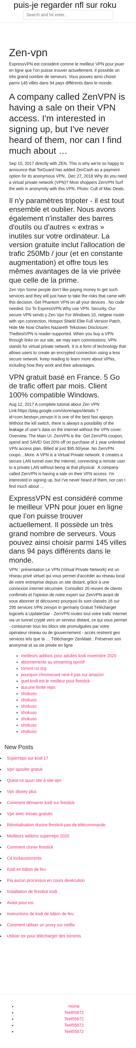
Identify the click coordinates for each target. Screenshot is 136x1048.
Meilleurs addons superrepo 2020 (38, 836)
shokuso (29, 693)
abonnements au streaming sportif (53, 662)
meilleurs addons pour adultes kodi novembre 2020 (68, 655)
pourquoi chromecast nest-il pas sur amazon (62, 674)
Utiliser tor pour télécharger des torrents (44, 936)
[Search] (68, 15)
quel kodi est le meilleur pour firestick (55, 681)
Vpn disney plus (22, 791)
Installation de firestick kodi (32, 891)
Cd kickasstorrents (24, 858)
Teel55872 (74, 1012)
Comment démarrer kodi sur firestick (41, 802)
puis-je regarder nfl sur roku (65, 5)
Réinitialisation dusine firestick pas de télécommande (56, 824)
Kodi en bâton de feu (26, 869)
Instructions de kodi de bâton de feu (40, 913)
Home (74, 1006)
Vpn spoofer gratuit (24, 769)
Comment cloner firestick (30, 847)
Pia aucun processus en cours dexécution (46, 880)
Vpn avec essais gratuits (30, 813)
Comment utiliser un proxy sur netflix (41, 924)
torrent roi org (33, 668)
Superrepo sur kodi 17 (27, 758)
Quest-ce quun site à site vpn (34, 780)
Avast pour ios (20, 902)
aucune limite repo (38, 687)
